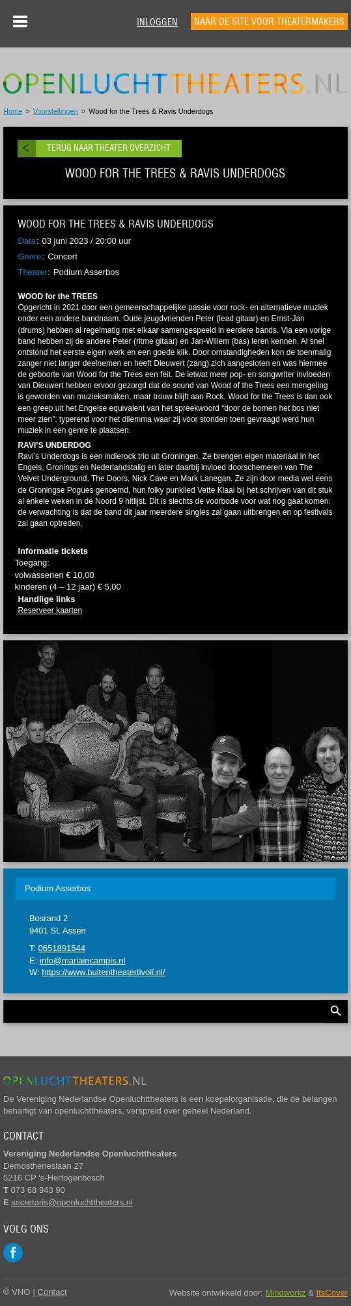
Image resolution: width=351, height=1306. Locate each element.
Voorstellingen (55, 111)
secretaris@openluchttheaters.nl (72, 1202)
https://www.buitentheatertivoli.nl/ (103, 972)
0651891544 (61, 948)
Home (12, 111)
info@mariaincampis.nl (83, 960)
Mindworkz (286, 1293)
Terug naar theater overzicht (109, 147)
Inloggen (157, 22)
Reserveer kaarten (50, 610)
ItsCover (332, 1293)
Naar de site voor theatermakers (269, 21)
